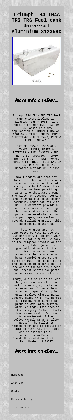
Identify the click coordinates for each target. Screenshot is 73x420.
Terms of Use (20, 407)
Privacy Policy (22, 399)
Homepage (17, 374)
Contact (16, 391)
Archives (17, 383)
